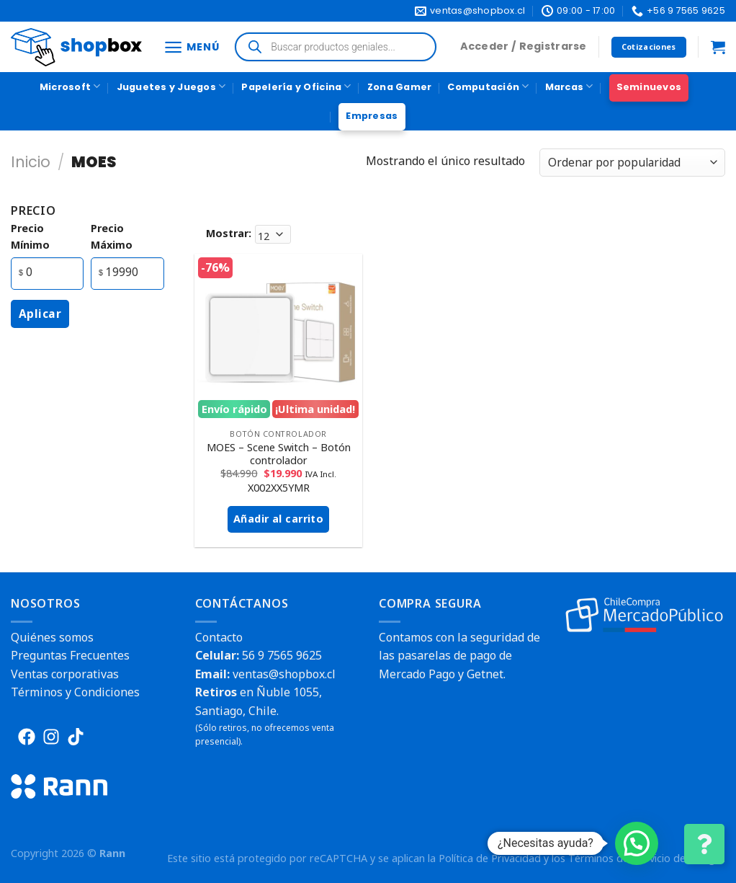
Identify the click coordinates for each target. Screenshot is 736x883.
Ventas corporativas (65, 674)
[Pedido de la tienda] (632, 162)
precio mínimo (30, 236)
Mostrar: (228, 233)
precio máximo (112, 236)
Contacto (219, 637)
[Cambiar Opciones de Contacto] (704, 844)
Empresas (372, 116)
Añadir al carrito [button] (278, 518)
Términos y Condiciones (75, 692)
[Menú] (191, 47)
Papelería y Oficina (296, 86)
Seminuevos (649, 87)
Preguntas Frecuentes (70, 655)
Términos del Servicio (619, 858)
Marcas (569, 86)
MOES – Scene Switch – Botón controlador (279, 454)
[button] (636, 843)
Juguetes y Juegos (171, 86)
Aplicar (40, 313)
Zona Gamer (399, 87)
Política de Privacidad (490, 858)
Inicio (30, 161)
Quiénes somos (52, 637)
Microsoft (70, 86)
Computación (488, 86)
